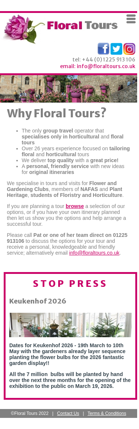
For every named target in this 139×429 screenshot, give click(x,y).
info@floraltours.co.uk (94, 253)
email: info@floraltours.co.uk (97, 66)
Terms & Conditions (106, 413)
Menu (131, 19)
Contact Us (68, 413)
